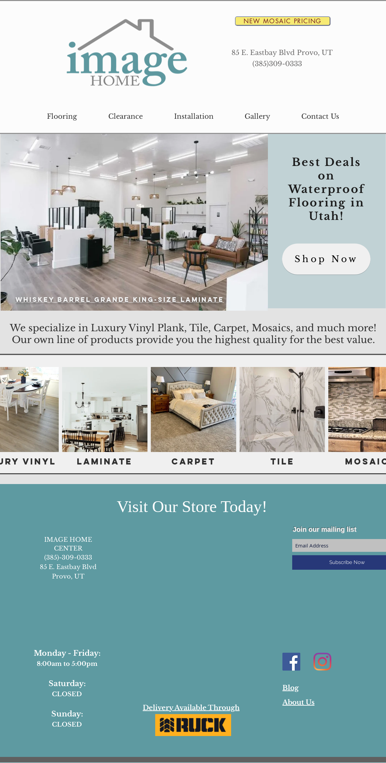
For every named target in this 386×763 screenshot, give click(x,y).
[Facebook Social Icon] (291, 662)
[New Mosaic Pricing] (282, 21)
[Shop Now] (326, 259)
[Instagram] (322, 662)
